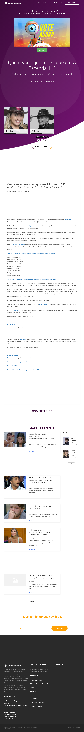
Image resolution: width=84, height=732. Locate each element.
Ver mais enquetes (42, 146)
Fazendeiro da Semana (18, 244)
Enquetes (34, 2)
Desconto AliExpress (10, 716)
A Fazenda (33, 691)
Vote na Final (72, 3)
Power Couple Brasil (36, 680)
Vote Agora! (42, 50)
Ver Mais (32, 601)
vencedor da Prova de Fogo (24, 226)
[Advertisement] (42, 93)
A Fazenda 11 (43, 304)
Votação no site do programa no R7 (17, 362)
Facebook (60, 664)
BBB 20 (60, 2)
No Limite (33, 695)
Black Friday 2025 (9, 719)
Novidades (45, 2)
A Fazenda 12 (53, 2)
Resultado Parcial (12, 325)
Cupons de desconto (10, 710)
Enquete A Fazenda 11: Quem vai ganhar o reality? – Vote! (23, 331)
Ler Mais (32, 451)
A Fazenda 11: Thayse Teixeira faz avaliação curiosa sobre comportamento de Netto (32, 279)
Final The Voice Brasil (36, 706)
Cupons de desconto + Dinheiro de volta (15, 705)
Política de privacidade (73, 727)
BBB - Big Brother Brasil (37, 702)
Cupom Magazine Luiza (10, 714)
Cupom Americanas (9, 712)
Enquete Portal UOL (12, 366)
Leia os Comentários (31, 327)
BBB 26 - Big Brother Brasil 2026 (39, 684)
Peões (39, 2)
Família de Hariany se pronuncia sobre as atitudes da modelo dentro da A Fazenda (31, 253)
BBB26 (32, 687)
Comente (10, 327)
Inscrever (59, 628)
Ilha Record (33, 699)
